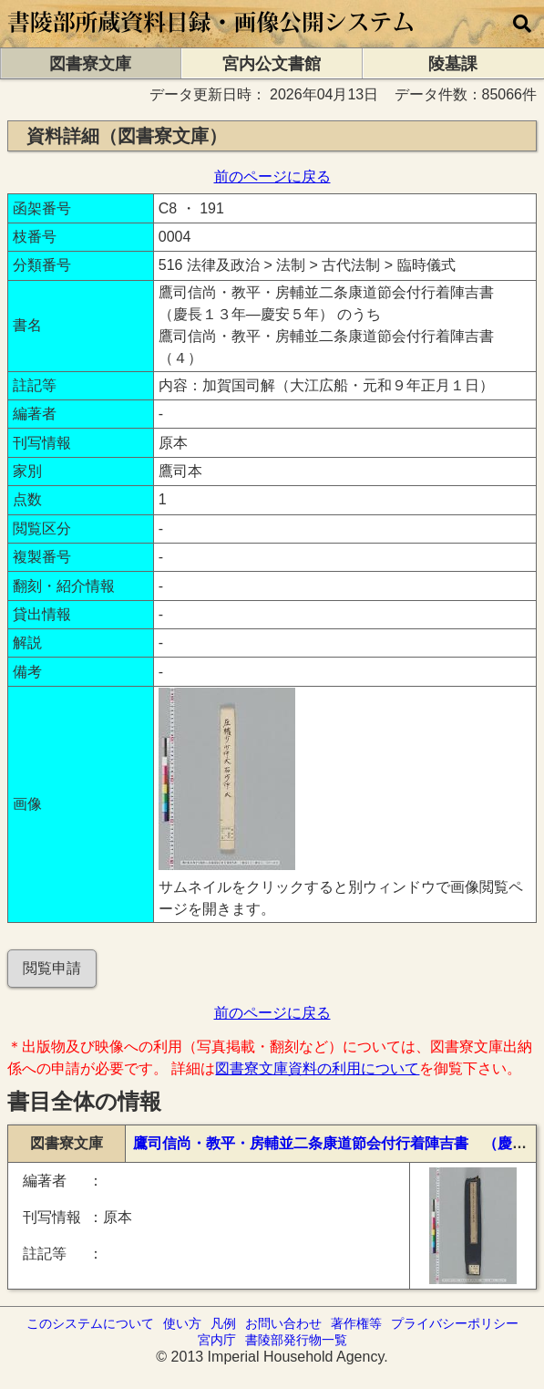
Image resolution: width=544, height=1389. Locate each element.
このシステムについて (90, 1323)
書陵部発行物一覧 (296, 1339)
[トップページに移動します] (211, 39)
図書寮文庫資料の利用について (317, 1068)
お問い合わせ (283, 1323)
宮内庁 (217, 1339)
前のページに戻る (272, 176)
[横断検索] (522, 23)
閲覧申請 (52, 968)
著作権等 (356, 1323)
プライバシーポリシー (454, 1323)
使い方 (182, 1323)
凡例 (223, 1323)
